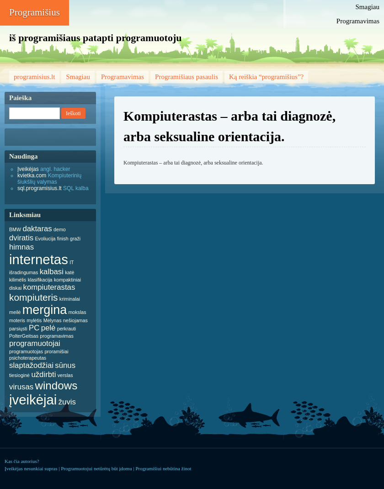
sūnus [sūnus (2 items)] (65, 365)
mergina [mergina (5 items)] (44, 310)
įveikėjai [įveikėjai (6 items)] (33, 399)
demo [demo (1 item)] (59, 229)
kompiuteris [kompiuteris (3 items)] (33, 297)
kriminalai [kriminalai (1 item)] (69, 299)
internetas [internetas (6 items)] (38, 259)
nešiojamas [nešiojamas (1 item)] (75, 320)
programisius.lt (34, 76)
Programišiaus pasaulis (186, 76)
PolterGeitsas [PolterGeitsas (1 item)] (23, 336)
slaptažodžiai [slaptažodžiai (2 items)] (31, 365)
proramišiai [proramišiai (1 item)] (56, 351)
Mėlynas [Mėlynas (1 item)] (52, 320)
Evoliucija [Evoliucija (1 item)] (45, 238)
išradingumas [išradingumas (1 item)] (23, 272)
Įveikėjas (28, 169)
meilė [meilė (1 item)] (15, 312)
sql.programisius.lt (39, 188)
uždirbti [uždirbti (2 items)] (43, 374)
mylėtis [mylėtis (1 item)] (34, 320)
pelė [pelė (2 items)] (48, 328)
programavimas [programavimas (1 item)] (56, 336)
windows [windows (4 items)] (56, 385)
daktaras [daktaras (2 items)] (37, 228)
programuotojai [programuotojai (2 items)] (34, 343)
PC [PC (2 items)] (34, 328)
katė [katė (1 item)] (69, 272)
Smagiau (368, 7)
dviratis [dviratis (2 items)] (21, 238)
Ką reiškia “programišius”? (266, 76)
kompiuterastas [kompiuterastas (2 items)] (49, 287)
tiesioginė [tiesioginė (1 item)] (19, 375)
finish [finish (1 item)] (63, 238)
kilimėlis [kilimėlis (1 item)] (17, 279)
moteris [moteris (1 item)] (17, 320)
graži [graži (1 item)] (75, 238)
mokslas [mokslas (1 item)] (77, 312)
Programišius (34, 12)
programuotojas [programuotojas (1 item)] (26, 351)
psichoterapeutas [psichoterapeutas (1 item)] (27, 358)
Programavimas (357, 21)
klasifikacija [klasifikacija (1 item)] (40, 279)
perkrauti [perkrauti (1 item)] (66, 328)
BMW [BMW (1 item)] (15, 229)
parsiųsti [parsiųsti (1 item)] (18, 328)
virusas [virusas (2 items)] (21, 387)
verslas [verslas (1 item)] (65, 375)
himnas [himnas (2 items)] (21, 247)
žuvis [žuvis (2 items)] (67, 402)
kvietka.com (31, 175)
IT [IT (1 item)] (71, 262)
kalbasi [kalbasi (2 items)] (52, 271)
